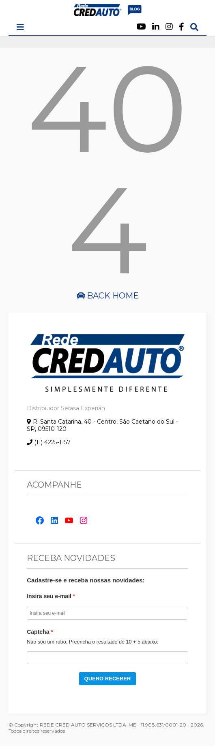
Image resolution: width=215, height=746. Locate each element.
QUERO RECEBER (107, 679)
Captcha (38, 632)
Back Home (108, 296)
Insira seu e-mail (49, 596)
